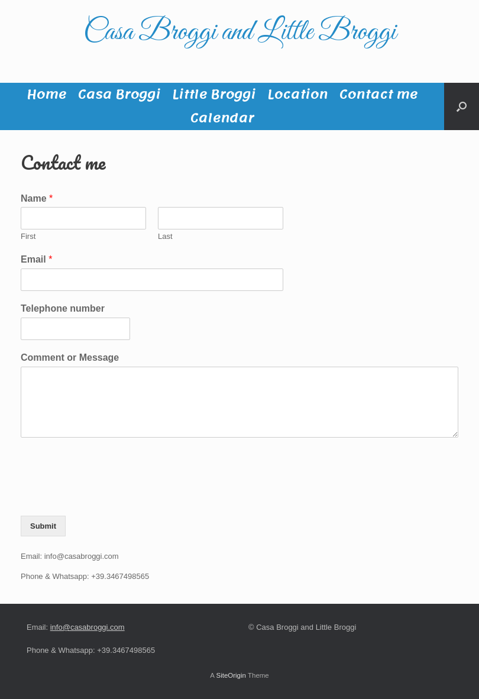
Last (165, 236)
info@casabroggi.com (87, 627)
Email (36, 259)
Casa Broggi (119, 94)
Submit (43, 526)
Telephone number (63, 308)
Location (297, 94)
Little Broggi (213, 94)
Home (46, 94)
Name (37, 198)
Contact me (378, 94)
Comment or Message (70, 357)
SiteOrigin (231, 675)
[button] (461, 106)
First (28, 236)
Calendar (222, 118)
